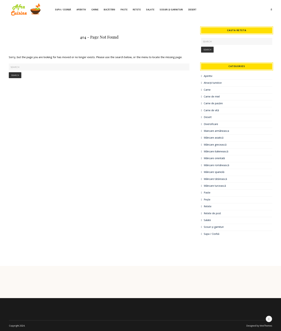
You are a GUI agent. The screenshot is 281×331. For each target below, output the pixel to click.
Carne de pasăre (213, 103)
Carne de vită (211, 110)
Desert (192, 9)
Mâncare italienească (216, 151)
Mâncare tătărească (215, 179)
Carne (95, 9)
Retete (137, 9)
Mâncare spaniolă (214, 172)
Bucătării (109, 9)
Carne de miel (212, 96)
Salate (150, 9)
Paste (124, 9)
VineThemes (266, 325)
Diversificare (211, 124)
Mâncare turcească (215, 185)
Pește (207, 199)
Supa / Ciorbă (63, 9)
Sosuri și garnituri (171, 9)
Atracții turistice (213, 82)
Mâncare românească (216, 165)
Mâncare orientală (214, 158)
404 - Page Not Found (99, 37)
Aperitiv (81, 9)
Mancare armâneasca (216, 131)
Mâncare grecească (215, 144)
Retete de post (212, 213)
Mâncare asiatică (213, 137)
